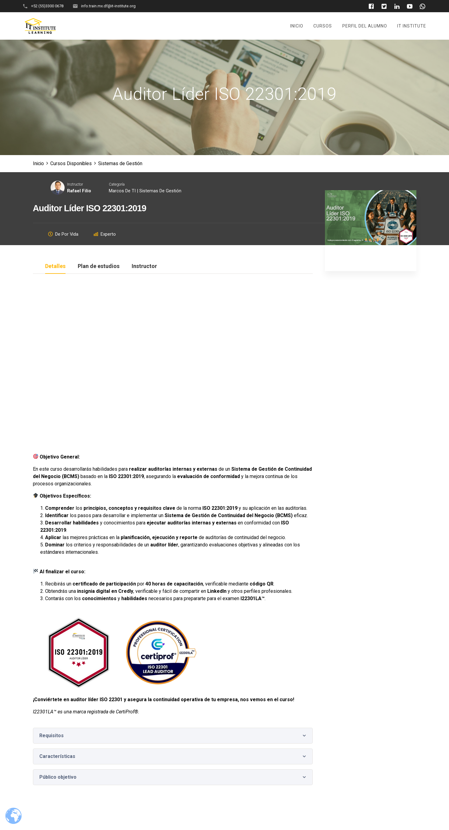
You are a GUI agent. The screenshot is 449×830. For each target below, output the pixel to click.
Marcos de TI (122, 191)
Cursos (322, 26)
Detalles (55, 266)
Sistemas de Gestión (160, 191)
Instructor (75, 184)
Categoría (117, 184)
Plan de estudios (98, 266)
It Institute (411, 26)
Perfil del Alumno (364, 26)
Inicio (296, 26)
